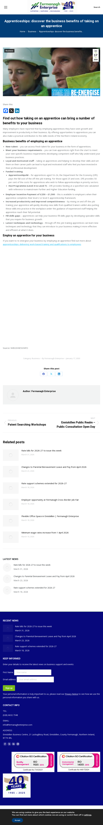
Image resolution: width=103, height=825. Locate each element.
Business (9, 51)
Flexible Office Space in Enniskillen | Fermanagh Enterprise (50, 516)
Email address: (10, 679)
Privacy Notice (71, 694)
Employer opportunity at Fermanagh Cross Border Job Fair (50, 499)
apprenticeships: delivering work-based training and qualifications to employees (42, 244)
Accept (17, 820)
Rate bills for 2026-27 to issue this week (41, 450)
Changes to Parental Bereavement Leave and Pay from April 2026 (53, 466)
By (53, 358)
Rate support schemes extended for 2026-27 (44, 483)
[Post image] (11, 455)
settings (87, 815)
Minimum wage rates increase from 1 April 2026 (45, 532)
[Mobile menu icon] (6, 7)
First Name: (8, 672)
